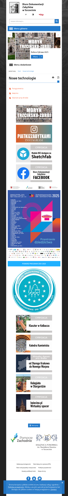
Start (19, 71)
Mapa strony (42, 471)
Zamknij (53, 489)
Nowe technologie (28, 71)
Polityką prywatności (16, 487)
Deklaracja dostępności (24, 464)
